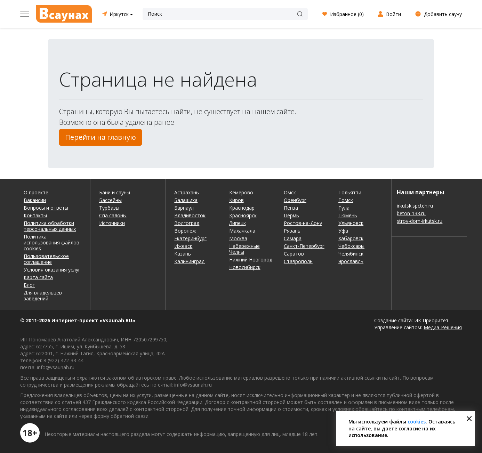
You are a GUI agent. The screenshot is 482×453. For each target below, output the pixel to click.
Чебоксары (351, 246)
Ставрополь (298, 261)
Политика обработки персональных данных (50, 226)
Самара (293, 238)
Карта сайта (38, 277)
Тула (344, 208)
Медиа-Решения (443, 327)
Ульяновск (350, 223)
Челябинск (350, 254)
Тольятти (349, 192)
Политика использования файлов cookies (51, 242)
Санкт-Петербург (304, 246)
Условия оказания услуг (52, 270)
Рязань (292, 231)
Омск (290, 192)
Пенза (291, 208)
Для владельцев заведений (43, 295)
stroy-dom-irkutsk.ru (419, 221)
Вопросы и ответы (46, 208)
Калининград (189, 261)
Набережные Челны (244, 249)
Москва (238, 238)
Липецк (237, 223)
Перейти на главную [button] (100, 137)
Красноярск (243, 215)
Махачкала (242, 231)
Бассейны (110, 200)
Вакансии (35, 200)
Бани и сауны (114, 192)
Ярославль (350, 261)
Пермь (291, 215)
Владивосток (190, 215)
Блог (29, 285)
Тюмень (347, 215)
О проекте (36, 192)
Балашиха (186, 200)
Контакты (35, 215)
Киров (236, 200)
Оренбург (295, 200)
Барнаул (184, 208)
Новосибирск (244, 267)
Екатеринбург (190, 238)
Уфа (343, 231)
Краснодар (242, 208)
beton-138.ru (411, 213)
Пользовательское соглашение (46, 259)
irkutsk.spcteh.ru (415, 206)
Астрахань (186, 192)
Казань (182, 254)
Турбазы (109, 208)
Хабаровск (350, 238)
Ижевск (183, 246)
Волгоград (186, 223)
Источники (112, 223)
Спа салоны (113, 215)
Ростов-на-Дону (303, 223)
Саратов (294, 254)
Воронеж (185, 231)
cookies (417, 421)
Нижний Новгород (250, 259)
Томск (345, 200)
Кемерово (241, 192)
